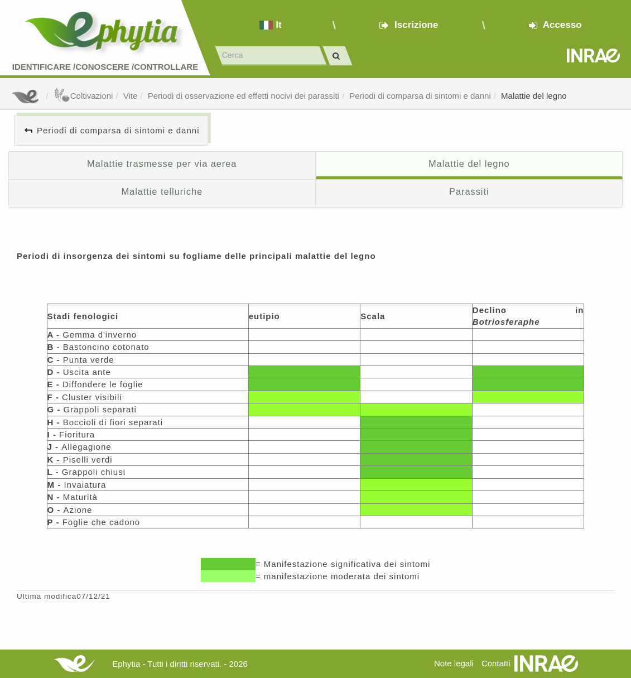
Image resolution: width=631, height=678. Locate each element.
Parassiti (469, 191)
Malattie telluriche (162, 191)
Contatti (495, 663)
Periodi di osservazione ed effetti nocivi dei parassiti (243, 95)
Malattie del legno (534, 95)
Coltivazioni (83, 95)
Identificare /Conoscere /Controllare (105, 66)
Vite (130, 95)
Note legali (454, 663)
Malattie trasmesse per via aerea (162, 163)
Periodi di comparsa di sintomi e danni (419, 95)
